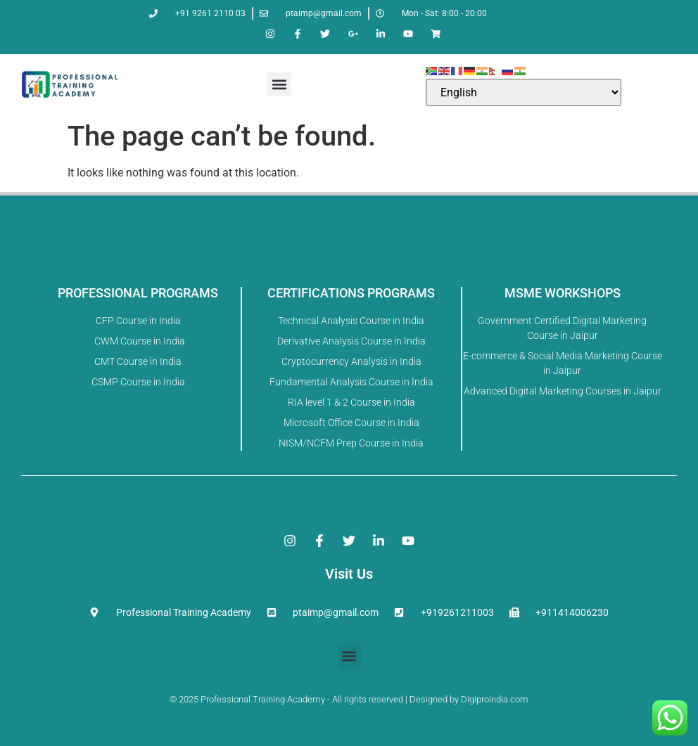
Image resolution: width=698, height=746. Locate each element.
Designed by (433, 699)
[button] (279, 84)
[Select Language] (523, 92)
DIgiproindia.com (494, 699)
